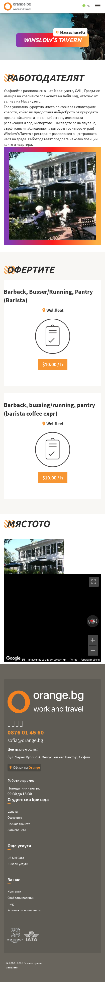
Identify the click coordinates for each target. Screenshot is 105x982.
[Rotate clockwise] (97, 621)
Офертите (15, 817)
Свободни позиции (21, 898)
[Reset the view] (92, 621)
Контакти (14, 891)
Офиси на (24, 767)
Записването (17, 830)
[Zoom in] (93, 640)
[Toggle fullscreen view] (94, 582)
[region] (52, 618)
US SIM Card (16, 858)
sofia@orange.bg (25, 740)
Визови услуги (18, 864)
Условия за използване (24, 910)
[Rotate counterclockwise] (88, 621)
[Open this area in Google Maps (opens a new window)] (13, 658)
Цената (13, 811)
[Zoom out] (93, 651)
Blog (11, 904)
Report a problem (90, 659)
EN (86, 6)
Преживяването (19, 824)
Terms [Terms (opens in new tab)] (73, 659)
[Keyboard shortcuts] (23, 660)
